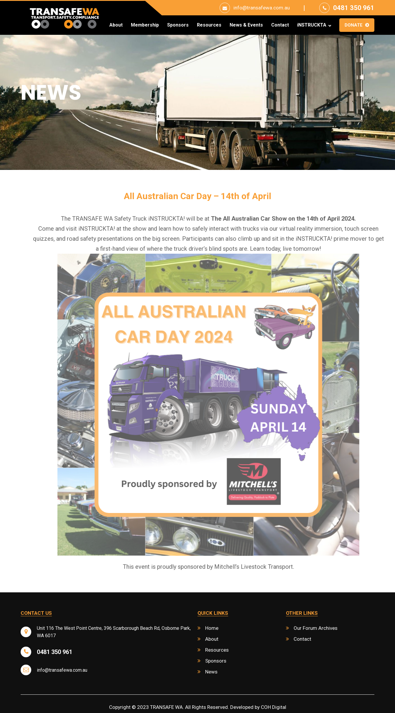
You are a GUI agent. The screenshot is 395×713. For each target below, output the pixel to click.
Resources (209, 25)
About (116, 25)
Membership (145, 25)
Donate (354, 25)
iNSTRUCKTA (311, 25)
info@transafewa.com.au (261, 8)
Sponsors (178, 25)
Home (211, 628)
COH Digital (273, 707)
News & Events (246, 25)
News (211, 672)
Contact (280, 25)
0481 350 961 (353, 8)
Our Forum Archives (316, 628)
